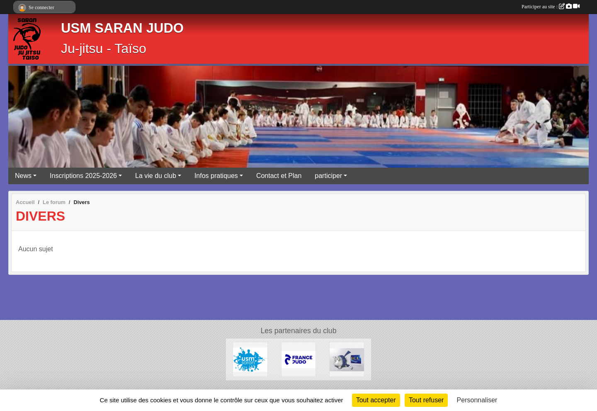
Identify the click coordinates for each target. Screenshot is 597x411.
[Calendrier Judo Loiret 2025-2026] (298, 359)
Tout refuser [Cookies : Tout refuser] (426, 400)
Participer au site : (551, 7)
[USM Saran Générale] (250, 359)
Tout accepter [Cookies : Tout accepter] (376, 400)
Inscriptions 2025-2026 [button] (83, 175)
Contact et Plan (278, 175)
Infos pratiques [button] (216, 175)
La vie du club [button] (155, 175)
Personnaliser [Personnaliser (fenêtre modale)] (477, 400)
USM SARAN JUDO (122, 28)
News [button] (23, 175)
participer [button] (328, 175)
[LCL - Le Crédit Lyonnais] (346, 359)
